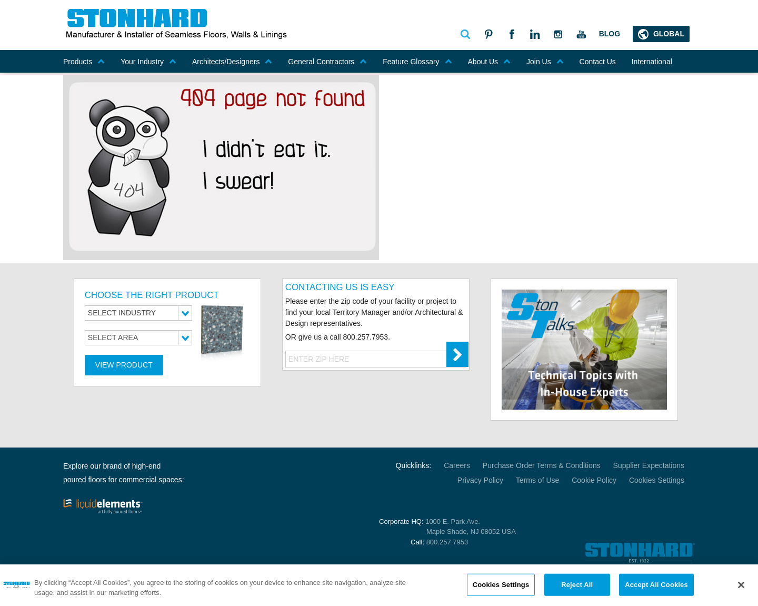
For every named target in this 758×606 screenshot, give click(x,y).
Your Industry (148, 61)
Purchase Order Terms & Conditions (542, 465)
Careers (457, 465)
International (652, 61)
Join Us (545, 61)
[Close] (741, 588)
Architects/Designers (232, 61)
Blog (609, 33)
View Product (124, 365)
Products (84, 61)
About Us (489, 61)
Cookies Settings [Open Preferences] (656, 480)
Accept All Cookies (656, 587)
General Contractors (327, 61)
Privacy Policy (480, 480)
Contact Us (598, 61)
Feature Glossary (417, 61)
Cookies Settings (501, 587)
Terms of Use (537, 480)
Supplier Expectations (648, 465)
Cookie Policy (594, 480)
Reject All (577, 587)
